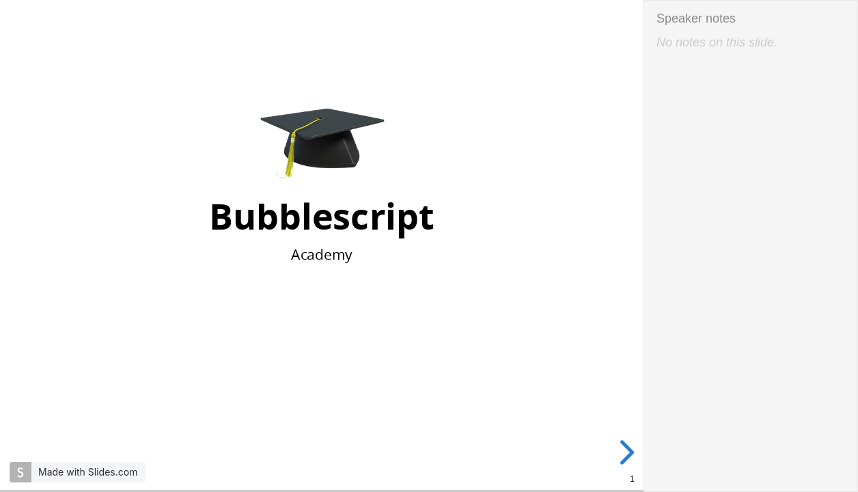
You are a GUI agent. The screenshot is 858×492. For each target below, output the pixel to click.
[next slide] (630, 452)
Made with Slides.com (87, 472)
